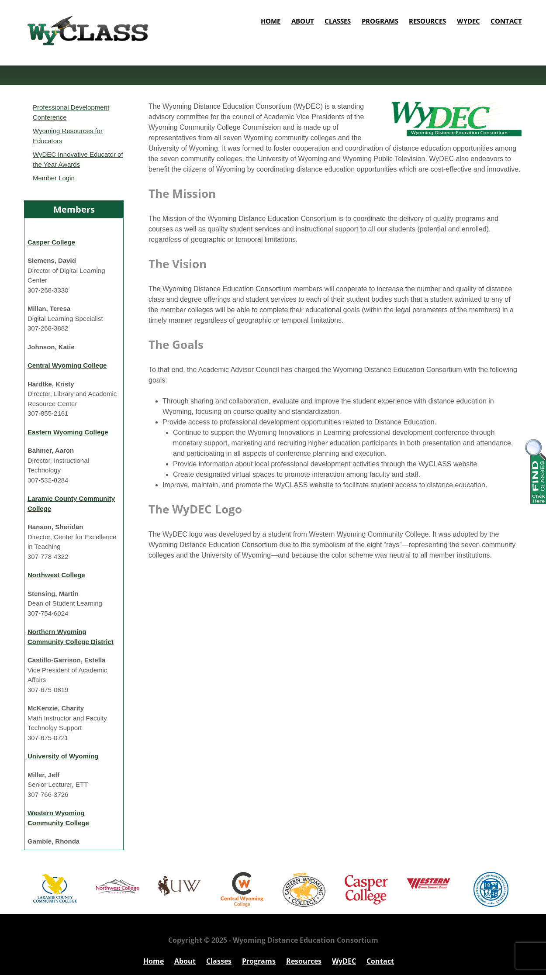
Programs (380, 21)
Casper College (51, 242)
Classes (338, 21)
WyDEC (468, 21)
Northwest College (56, 575)
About (302, 21)
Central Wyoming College (67, 365)
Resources (427, 21)
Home (270, 21)
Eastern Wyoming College (68, 432)
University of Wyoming (63, 756)
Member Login (54, 178)
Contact (506, 21)
